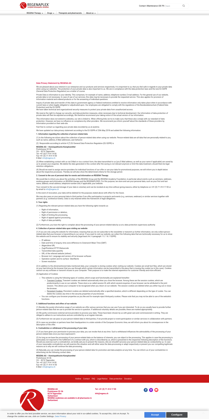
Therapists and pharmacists (70, 13)
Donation (128, 379)
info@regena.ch (48, 158)
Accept (155, 414)
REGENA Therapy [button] (34, 13)
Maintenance (152, 6)
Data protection (115, 379)
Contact (142, 6)
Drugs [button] (50, 13)
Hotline (78, 379)
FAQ (93, 379)
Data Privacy (60, 416)
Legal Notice (102, 379)
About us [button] (90, 13)
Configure (176, 414)
